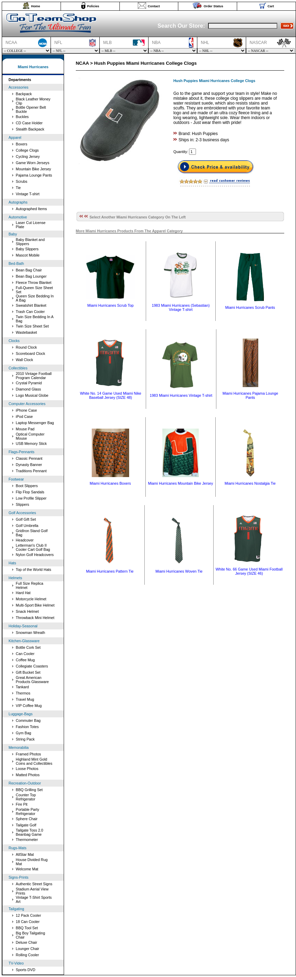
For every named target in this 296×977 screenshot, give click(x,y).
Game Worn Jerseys (33, 163)
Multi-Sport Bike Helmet (35, 605)
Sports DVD (25, 970)
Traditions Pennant (31, 471)
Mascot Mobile (28, 255)
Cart (271, 6)
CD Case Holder (29, 123)
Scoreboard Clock (30, 353)
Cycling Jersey (28, 156)
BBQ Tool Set (27, 928)
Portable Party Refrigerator (27, 811)
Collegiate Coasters (32, 666)
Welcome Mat (27, 869)
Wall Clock (24, 360)
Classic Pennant (29, 458)
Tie (18, 188)
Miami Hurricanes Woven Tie (179, 571)
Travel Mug (25, 699)
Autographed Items (31, 209)
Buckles (22, 117)
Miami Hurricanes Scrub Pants (250, 307)
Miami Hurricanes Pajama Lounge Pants (250, 395)
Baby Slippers (27, 249)
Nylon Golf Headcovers (35, 555)
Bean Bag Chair (29, 270)
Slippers (22, 504)
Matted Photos (28, 775)
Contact (154, 6)
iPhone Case (26, 410)
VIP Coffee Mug (29, 705)
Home (35, 6)
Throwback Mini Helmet (35, 618)
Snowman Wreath (30, 632)
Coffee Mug (25, 660)
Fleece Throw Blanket (34, 282)
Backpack (24, 94)
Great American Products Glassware (32, 679)
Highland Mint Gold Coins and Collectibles (34, 761)
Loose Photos (27, 769)
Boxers (21, 144)
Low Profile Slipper (31, 498)
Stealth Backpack (30, 129)
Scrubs (21, 181)
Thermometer (27, 839)
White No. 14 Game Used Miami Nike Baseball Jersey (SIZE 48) (110, 395)
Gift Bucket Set (28, 672)
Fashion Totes (27, 727)
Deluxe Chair (26, 942)
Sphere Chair (27, 819)
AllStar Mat (25, 854)
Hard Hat (23, 593)
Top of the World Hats (33, 569)
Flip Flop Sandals (30, 492)
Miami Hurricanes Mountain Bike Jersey (180, 483)
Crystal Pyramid (29, 383)
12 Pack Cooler (28, 915)
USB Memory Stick (31, 443)
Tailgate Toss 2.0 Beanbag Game (29, 832)
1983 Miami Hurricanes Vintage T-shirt (181, 395)
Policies (93, 6)
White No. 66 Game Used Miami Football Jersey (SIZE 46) (249, 571)
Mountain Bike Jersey (33, 169)
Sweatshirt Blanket (31, 305)
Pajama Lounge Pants (34, 175)
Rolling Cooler (27, 955)
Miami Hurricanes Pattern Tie (109, 571)
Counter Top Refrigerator (26, 797)
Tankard (22, 687)
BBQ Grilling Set (29, 790)
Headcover (25, 540)
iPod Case (24, 416)
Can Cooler (25, 654)
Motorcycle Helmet (31, 599)
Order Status (213, 6)
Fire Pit (22, 804)
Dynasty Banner (29, 465)
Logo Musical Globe (32, 395)
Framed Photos (28, 754)
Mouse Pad (25, 429)
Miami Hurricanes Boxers (110, 483)
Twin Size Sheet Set (32, 326)
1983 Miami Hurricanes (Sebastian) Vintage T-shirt (180, 307)
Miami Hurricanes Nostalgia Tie (250, 483)
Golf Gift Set (26, 519)
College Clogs (27, 150)
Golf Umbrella (27, 525)
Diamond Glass (28, 389)
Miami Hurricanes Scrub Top (110, 305)
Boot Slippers (27, 486)
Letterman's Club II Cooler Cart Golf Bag (33, 547)
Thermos (23, 693)
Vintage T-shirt (27, 194)
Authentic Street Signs (34, 884)
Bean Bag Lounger (31, 276)
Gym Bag (23, 733)
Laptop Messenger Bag (35, 423)
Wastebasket (26, 332)
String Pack (25, 739)
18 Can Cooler (28, 922)
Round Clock (26, 347)
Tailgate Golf (26, 825)
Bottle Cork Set (28, 647)
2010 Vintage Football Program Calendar (34, 375)
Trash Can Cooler (30, 312)
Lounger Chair (27, 949)
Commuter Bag (28, 720)
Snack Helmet (27, 611)
